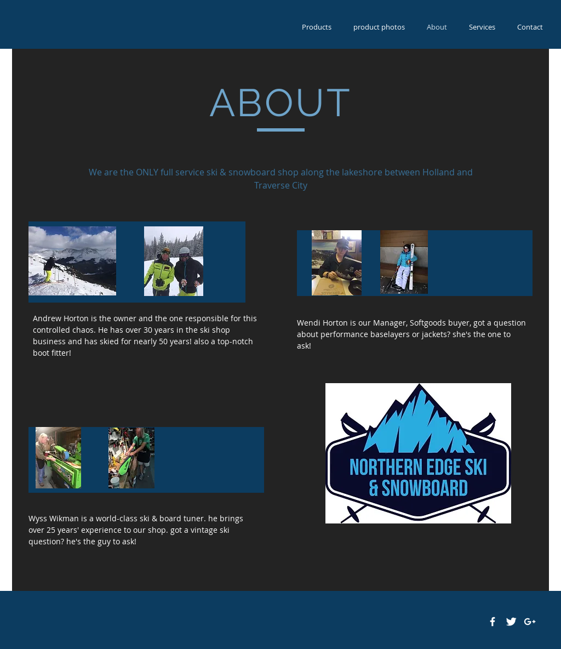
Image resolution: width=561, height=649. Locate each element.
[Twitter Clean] (511, 622)
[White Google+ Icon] (530, 622)
